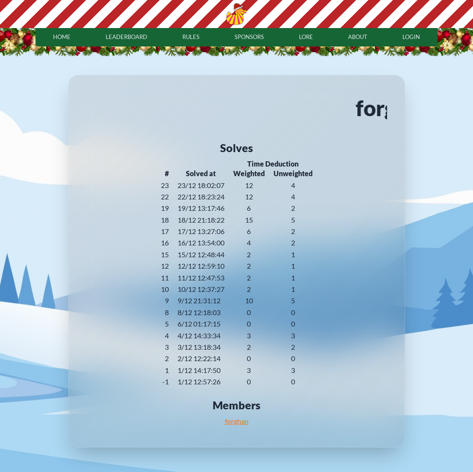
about (357, 36)
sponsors (249, 36)
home (62, 36)
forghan (237, 421)
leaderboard (126, 36)
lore (306, 36)
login (411, 36)
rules (190, 36)
